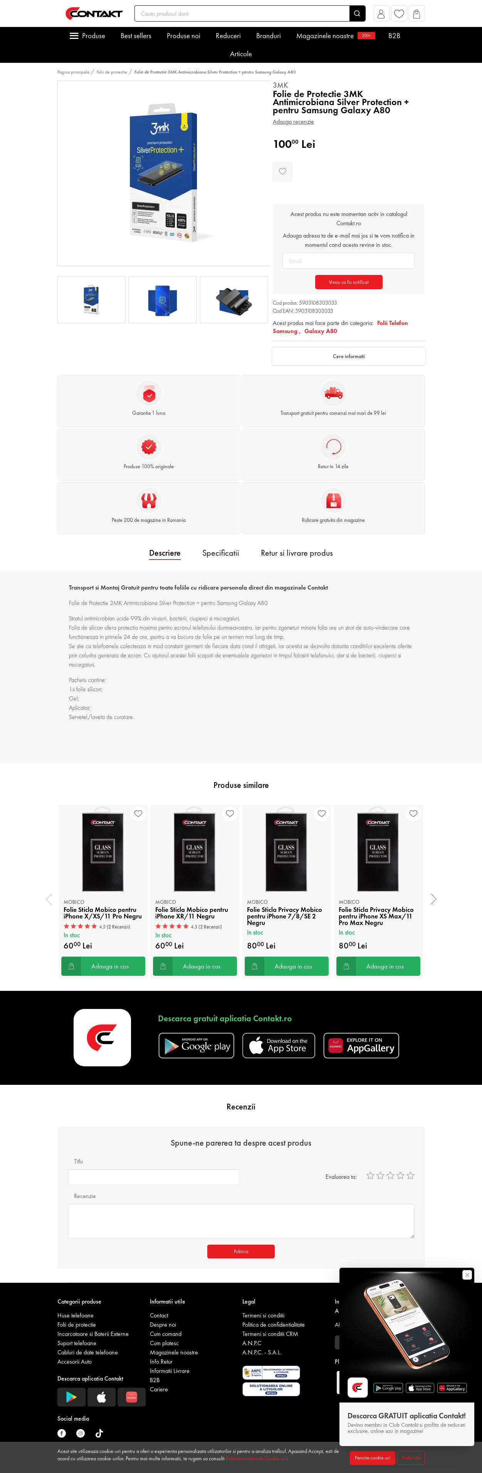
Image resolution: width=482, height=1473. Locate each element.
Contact (159, 1315)
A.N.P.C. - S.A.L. (262, 1352)
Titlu (78, 1161)
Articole (241, 54)
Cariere (159, 1389)
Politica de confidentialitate (273, 1325)
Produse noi (183, 35)
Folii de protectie (112, 72)
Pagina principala (73, 72)
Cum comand (165, 1334)
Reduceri (228, 35)
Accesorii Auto (74, 1361)
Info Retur (161, 1361)
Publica (241, 1251)
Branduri (268, 35)
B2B (394, 35)
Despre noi (163, 1325)
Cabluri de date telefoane (87, 1352)
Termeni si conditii (263, 1315)
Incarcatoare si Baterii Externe (93, 1334)
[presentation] (49, 899)
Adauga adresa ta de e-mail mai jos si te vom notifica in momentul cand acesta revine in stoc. (349, 240)
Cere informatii (349, 356)
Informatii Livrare (170, 1371)
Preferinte (411, 1458)
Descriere (165, 552)
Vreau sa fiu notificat (349, 282)
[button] (381, 16)
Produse (93, 35)
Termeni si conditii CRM (270, 1334)
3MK (280, 85)
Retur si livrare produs (297, 552)
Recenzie (85, 1196)
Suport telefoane (76, 1343)
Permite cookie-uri (372, 1458)
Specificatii (220, 552)
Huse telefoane (75, 1315)
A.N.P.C (251, 1343)
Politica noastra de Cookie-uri (256, 1458)
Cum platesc (164, 1343)
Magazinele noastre (334, 35)
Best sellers (136, 35)
